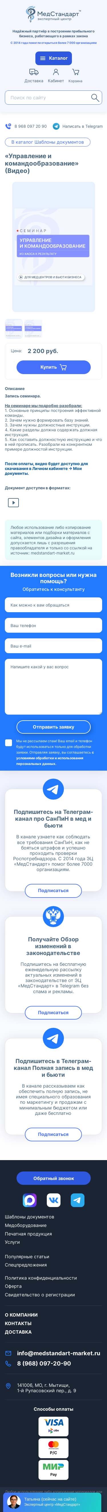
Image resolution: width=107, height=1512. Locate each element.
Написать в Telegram (82, 126)
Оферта (13, 1286)
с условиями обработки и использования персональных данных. (55, 758)
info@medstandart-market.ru (58, 1353)
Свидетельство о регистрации (40, 1295)
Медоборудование (26, 1225)
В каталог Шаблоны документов (47, 142)
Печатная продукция (28, 1234)
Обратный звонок (53, 1178)
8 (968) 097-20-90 (44, 1363)
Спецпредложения (26, 1265)
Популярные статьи (27, 1256)
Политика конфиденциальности (41, 1278)
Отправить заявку (53, 727)
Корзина (75, 81)
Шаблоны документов (29, 1217)
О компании (21, 1315)
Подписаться (53, 890)
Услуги (12, 1242)
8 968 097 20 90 (31, 126)
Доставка (18, 1332)
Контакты (18, 1323)
